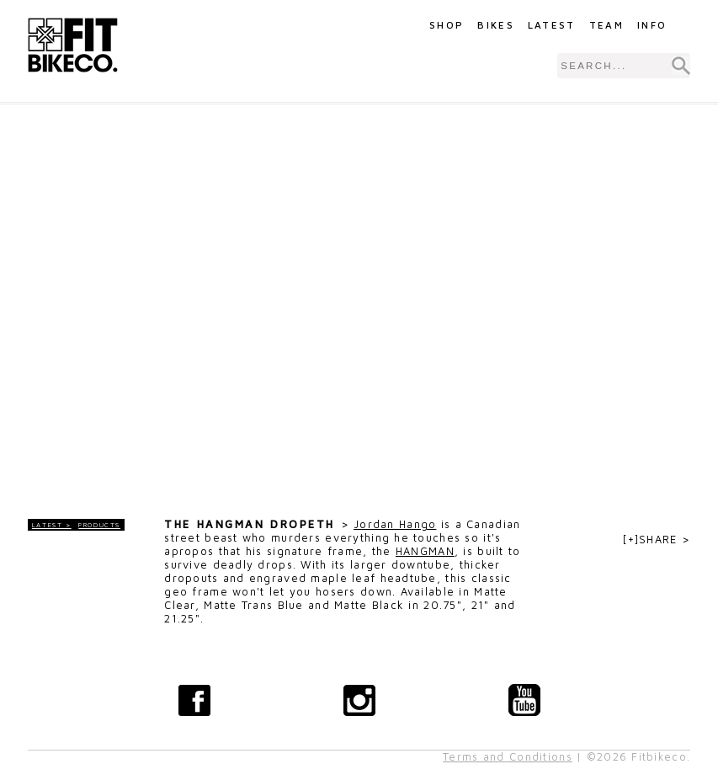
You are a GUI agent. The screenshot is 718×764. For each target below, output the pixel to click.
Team (606, 24)
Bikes (495, 24)
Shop (446, 24)
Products (99, 525)
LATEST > (52, 525)
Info (652, 24)
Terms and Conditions (507, 757)
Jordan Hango (395, 524)
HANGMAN (425, 551)
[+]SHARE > (656, 539)
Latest (552, 24)
